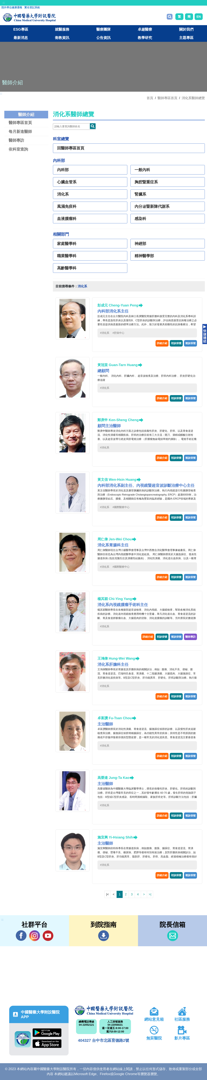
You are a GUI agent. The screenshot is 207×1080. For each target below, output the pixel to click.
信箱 (172, 935)
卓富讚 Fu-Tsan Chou (114, 718)
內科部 (63, 170)
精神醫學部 (144, 256)
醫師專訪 (16, 140)
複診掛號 (190, 343)
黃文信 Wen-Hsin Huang (116, 479)
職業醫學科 (66, 256)
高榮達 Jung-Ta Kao (113, 778)
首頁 (150, 98)
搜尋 (169, 17)
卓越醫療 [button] (145, 29)
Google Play (47, 1032)
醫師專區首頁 (20, 122)
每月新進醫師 (20, 131)
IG (34, 935)
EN (199, 16)
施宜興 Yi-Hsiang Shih (115, 837)
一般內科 (142, 170)
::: (4, 2)
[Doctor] (74, 126)
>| (150, 894)
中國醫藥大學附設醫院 (103, 1010)
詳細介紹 (162, 343)
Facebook (21, 935)
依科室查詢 (18, 149)
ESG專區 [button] (20, 29)
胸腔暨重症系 (146, 182)
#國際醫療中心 (121, 507)
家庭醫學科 (66, 244)
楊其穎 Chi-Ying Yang (114, 599)
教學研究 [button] (145, 38)
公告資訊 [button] (103, 38)
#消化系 (104, 332)
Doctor (93, 126)
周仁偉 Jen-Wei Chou (114, 539)
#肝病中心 (118, 332)
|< (107, 894)
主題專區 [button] (186, 38)
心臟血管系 (66, 182)
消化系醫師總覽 (193, 98)
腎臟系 (140, 194)
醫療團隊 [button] (103, 29)
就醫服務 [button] (62, 29)
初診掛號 (176, 343)
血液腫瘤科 (66, 219)
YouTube (48, 935)
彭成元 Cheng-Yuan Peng (117, 305)
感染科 (140, 219)
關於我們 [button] (186, 29)
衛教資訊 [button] (62, 38)
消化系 (63, 194)
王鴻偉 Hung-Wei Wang (116, 658)
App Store (47, 1043)
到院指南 (103, 935)
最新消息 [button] (21, 38)
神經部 (140, 244)
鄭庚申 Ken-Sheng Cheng (118, 420)
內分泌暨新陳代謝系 (152, 206)
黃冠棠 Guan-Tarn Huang (117, 365)
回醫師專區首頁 (70, 148)
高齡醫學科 (66, 268)
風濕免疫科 (66, 206)
